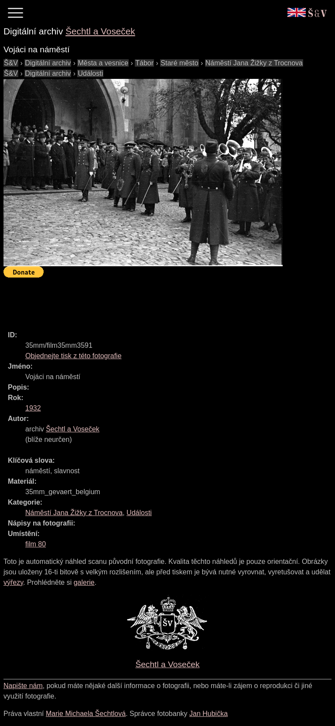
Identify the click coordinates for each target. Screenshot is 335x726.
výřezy (13, 582)
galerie (84, 582)
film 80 (35, 544)
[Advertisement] (162, 300)
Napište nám (23, 685)
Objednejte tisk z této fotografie (73, 356)
